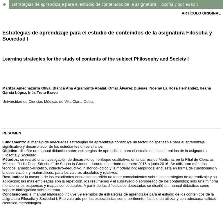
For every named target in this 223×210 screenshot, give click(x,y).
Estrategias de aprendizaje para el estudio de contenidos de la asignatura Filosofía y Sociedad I (105, 4)
